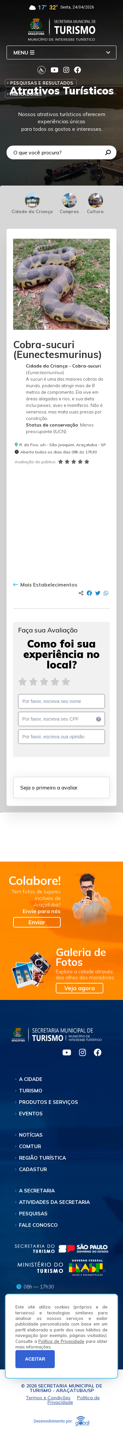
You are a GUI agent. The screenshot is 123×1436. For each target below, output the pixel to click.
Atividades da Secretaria (54, 1202)
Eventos (31, 1113)
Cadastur (33, 1169)
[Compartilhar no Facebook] (89, 593)
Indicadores (26, 94)
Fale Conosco (38, 1225)
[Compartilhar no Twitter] (97, 593)
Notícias (31, 1135)
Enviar (37, 922)
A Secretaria (37, 1190)
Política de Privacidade (61, 1341)
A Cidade (30, 1079)
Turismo (30, 1090)
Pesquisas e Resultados (41, 83)
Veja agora (79, 988)
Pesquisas (33, 1213)
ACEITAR (35, 1359)
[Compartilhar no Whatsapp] (106, 593)
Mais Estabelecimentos (45, 585)
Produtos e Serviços (48, 1102)
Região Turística (42, 1158)
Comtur (30, 1146)
